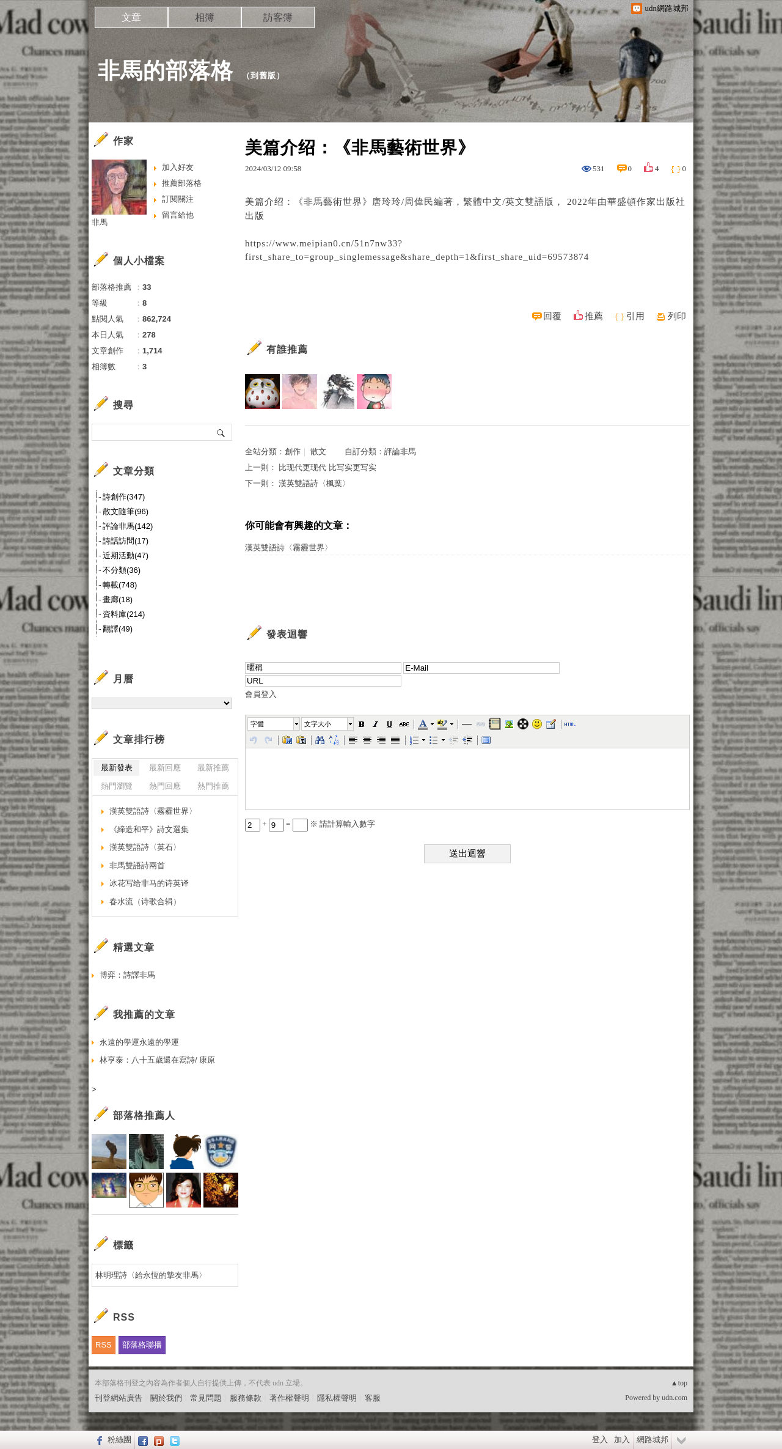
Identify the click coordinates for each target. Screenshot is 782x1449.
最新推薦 (213, 767)
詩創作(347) (124, 496)
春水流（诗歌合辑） (145, 901)
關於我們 (166, 1398)
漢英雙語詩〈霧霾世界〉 (288, 547)
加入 (622, 1439)
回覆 (552, 316)
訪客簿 (278, 17)
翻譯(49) (118, 628)
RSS (103, 1344)
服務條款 (245, 1398)
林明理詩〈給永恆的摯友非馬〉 (150, 1275)
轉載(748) (120, 584)
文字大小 (317, 724)
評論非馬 (400, 451)
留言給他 (178, 214)
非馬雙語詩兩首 (137, 865)
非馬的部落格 (165, 70)
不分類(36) (122, 570)
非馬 (100, 222)
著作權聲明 (289, 1398)
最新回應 (165, 767)
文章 (131, 17)
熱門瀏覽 (117, 786)
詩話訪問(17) (125, 540)
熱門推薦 (213, 786)
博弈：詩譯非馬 (127, 974)
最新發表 (117, 767)
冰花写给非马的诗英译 (149, 883)
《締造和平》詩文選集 (149, 829)
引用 (635, 316)
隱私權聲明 (337, 1398)
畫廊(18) (118, 599)
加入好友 (178, 167)
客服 (373, 1398)
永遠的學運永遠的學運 (139, 1042)
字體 (257, 724)
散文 (318, 451)
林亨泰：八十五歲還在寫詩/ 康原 (157, 1059)
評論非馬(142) (128, 526)
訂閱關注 (178, 199)
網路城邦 (652, 1439)
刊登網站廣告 (118, 1398)
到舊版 (263, 75)
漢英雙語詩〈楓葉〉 (314, 483)
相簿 (204, 17)
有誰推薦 (287, 349)
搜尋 (221, 432)
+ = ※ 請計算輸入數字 (310, 823)
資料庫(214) (124, 614)
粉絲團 (119, 1439)
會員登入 (261, 694)
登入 (600, 1439)
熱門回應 (165, 786)
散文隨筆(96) (125, 511)
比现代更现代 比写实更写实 (327, 467)
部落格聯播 (142, 1344)
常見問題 (206, 1398)
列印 (677, 316)
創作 (293, 451)
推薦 (594, 316)
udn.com (674, 1397)
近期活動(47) (125, 555)
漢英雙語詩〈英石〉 (145, 847)
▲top (679, 1383)
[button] (274, 724)
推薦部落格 (182, 183)
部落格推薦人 (144, 1115)
